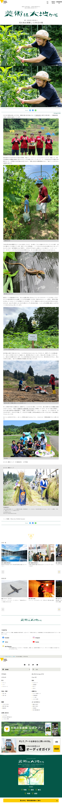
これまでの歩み (5, 704)
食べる (34, 686)
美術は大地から (8, 656)
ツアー (3, 684)
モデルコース (5, 686)
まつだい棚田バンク (37, 693)
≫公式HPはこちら (7, 511)
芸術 (32, 790)
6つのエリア (35, 682)
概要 (2, 702)
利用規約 (34, 708)
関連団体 (4, 708)
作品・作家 (4, 691)
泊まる (34, 688)
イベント (3, 677)
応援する (34, 691)
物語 (28, 793)
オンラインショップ (37, 674)
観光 (39, 790)
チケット (4, 682)
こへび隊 (34, 697)
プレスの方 (4, 715)
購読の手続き (35, 704)
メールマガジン (36, 702)
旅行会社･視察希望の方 (7, 717)
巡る (33, 680)
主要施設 (34, 684)
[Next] (59, 572)
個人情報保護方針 (36, 710)
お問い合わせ (5, 713)
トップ (2, 656)
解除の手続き (35, 706)
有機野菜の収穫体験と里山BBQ (25, 408)
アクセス (3, 674)
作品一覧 (4, 693)
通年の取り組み (5, 706)
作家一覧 (4, 695)
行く (2, 680)
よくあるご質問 (5, 718)
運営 (14, 656)
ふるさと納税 (35, 699)
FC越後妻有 (38, 115)
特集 (25, 790)
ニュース (34, 677)
